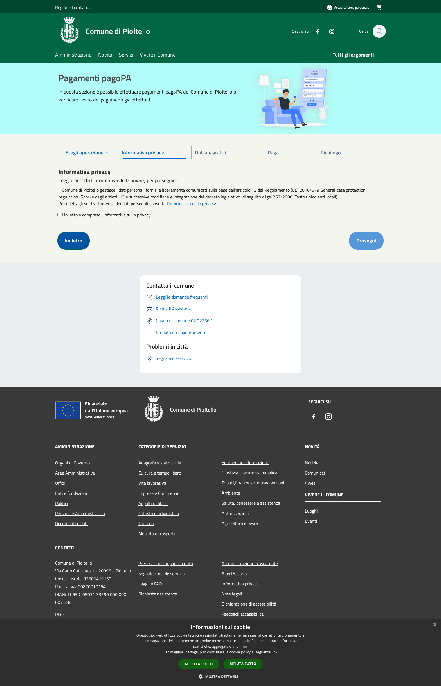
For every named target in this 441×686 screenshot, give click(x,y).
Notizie (311, 462)
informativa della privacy (192, 203)
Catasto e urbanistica (158, 513)
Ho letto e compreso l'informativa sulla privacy (106, 214)
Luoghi (311, 510)
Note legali (232, 593)
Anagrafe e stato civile (159, 462)
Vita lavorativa (152, 483)
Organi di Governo (72, 462)
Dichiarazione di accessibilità (249, 604)
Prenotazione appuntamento (165, 563)
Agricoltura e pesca (240, 523)
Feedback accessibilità (243, 614)
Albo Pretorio (234, 573)
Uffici (60, 483)
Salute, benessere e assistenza (251, 503)
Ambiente (231, 492)
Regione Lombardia (73, 7)
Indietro (73, 240)
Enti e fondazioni (71, 493)
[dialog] (220, 652)
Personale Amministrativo (80, 513)
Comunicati (316, 473)
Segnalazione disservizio (161, 573)
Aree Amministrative (75, 473)
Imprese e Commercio (158, 493)
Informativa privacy (240, 583)
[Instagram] (329, 31)
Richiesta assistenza (157, 593)
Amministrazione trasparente (250, 563)
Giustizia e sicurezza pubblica (249, 472)
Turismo (146, 523)
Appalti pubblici (153, 503)
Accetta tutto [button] (199, 664)
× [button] (435, 625)
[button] (220, 676)
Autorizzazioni (235, 513)
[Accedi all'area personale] (348, 7)
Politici (61, 503)
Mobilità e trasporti (156, 533)
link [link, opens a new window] (275, 652)
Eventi (311, 521)
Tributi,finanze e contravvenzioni (253, 482)
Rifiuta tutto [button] (243, 663)
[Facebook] (315, 31)
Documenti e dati (71, 523)
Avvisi (310, 483)
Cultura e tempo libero (159, 473)
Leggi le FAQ (150, 583)
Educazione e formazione (245, 462)
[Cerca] (379, 31)
